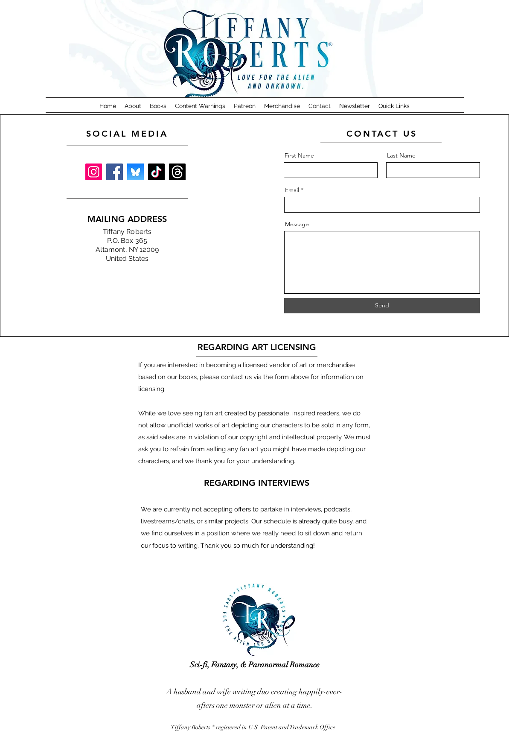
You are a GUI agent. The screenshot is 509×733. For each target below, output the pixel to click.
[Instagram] (93, 172)
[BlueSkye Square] (135, 172)
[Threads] (177, 172)
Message (297, 224)
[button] (158, 105)
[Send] (382, 305)
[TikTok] (156, 172)
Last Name (401, 155)
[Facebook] (114, 172)
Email (292, 190)
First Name (299, 155)
